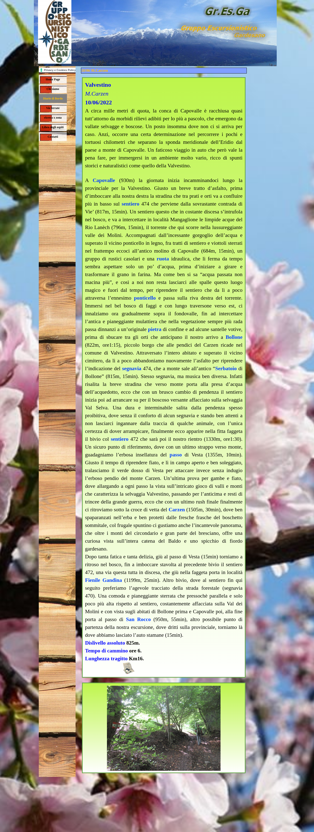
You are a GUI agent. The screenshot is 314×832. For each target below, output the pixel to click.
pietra (154, 329)
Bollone (234, 337)
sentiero (130, 204)
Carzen (177, 510)
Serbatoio (226, 368)
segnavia (131, 368)
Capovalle (104, 180)
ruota (163, 259)
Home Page (53, 79)
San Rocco (138, 619)
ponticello (145, 298)
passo (176, 455)
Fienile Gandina (103, 580)
